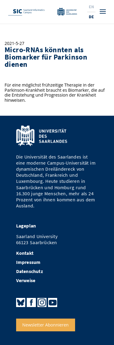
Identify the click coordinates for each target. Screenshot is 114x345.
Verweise (26, 280)
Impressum (28, 262)
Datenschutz (29, 271)
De (91, 16)
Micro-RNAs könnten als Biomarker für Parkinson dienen (46, 57)
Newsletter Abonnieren (45, 325)
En (91, 6)
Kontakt (24, 253)
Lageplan (26, 226)
